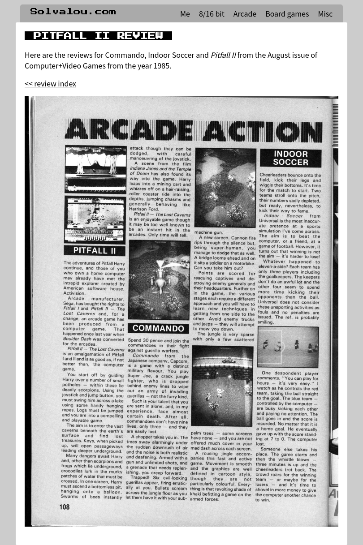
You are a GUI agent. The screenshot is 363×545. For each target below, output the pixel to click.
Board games (287, 13)
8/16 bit (212, 13)
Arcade (244, 13)
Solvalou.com (73, 11)
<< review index (50, 83)
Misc (325, 13)
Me (185, 13)
